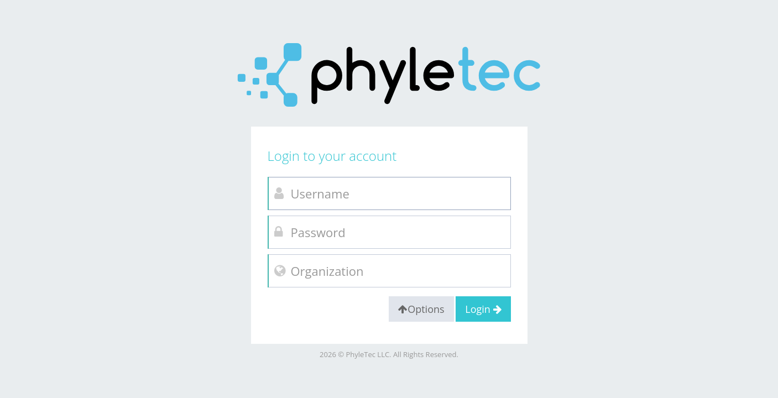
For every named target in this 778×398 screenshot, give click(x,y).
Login (483, 309)
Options (421, 309)
